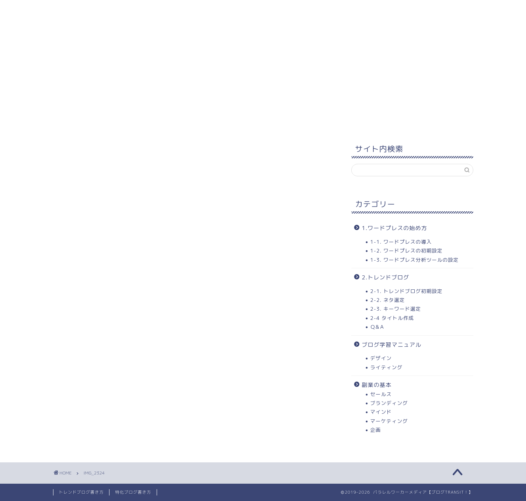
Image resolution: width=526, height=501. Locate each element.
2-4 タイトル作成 (392, 317)
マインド (380, 411)
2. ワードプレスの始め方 (202, 10)
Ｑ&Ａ (377, 326)
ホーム (71, 10)
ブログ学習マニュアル (391, 345)
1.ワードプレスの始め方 (394, 228)
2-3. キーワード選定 (395, 308)
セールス (380, 394)
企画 (375, 429)
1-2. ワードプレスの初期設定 (406, 250)
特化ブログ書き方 (133, 492)
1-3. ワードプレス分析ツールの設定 (414, 259)
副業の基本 (376, 385)
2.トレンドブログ (385, 277)
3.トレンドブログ (280, 10)
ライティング (386, 367)
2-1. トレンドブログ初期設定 (406, 290)
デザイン (380, 357)
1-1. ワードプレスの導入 (401, 241)
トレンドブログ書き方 (81, 492)
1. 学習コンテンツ (124, 10)
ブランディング (389, 402)
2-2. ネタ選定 (387, 299)
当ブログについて (348, 10)
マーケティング (389, 420)
